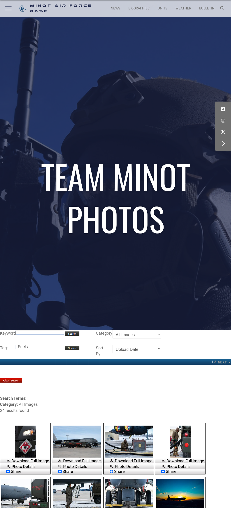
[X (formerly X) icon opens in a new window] (223, 132)
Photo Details (23, 466)
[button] (7, 8)
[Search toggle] (223, 8)
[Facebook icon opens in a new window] (223, 109)
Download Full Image (30, 460)
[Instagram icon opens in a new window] (223, 120)
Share (13, 471)
